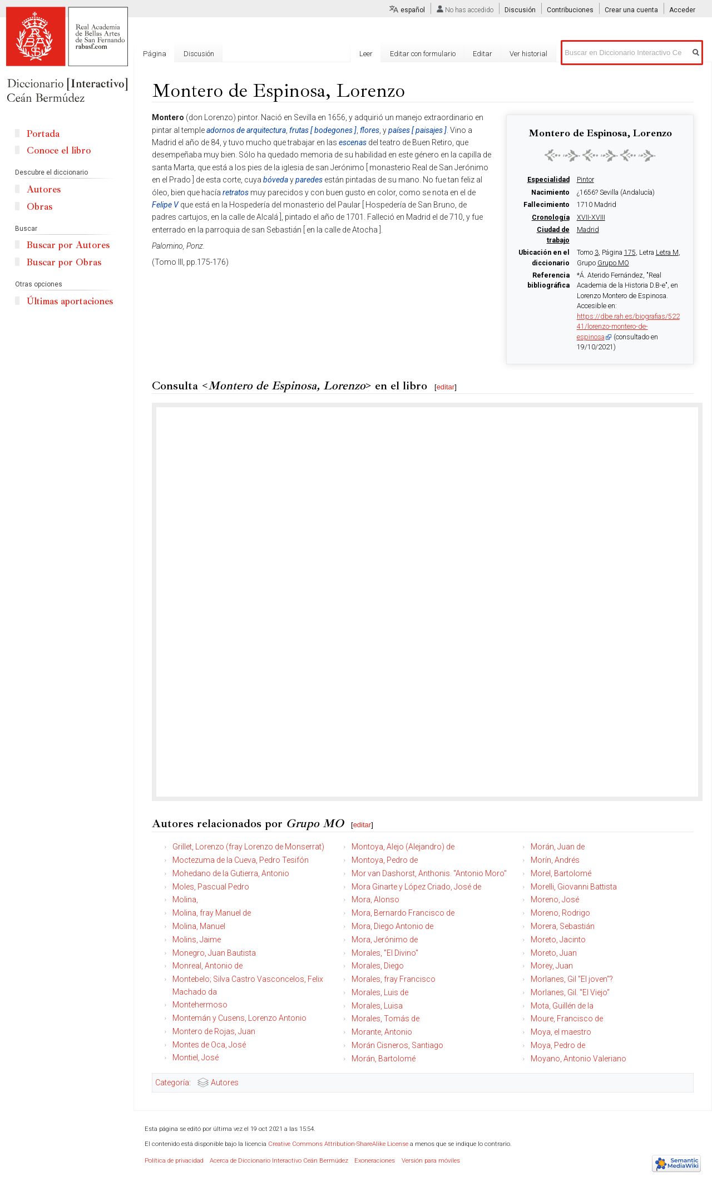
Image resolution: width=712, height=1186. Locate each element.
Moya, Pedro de (558, 1045)
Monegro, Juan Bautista (214, 952)
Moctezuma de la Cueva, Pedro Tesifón (240, 860)
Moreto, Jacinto (558, 939)
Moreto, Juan (554, 952)
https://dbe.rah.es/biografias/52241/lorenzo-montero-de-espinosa (628, 327)
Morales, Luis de (380, 992)
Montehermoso (200, 1004)
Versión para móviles (431, 1160)
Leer (366, 54)
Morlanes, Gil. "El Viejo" (570, 992)
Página (154, 54)
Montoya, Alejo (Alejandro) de (403, 846)
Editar (482, 54)
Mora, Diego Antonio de (392, 926)
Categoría (172, 1082)
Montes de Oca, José (209, 1044)
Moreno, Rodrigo (560, 912)
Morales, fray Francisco (394, 979)
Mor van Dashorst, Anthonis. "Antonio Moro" (429, 873)
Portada (43, 134)
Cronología (551, 217)
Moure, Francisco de (567, 1018)
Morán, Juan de (558, 846)
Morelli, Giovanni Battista (574, 886)
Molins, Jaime (196, 939)
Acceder (682, 10)
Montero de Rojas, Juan (213, 1031)
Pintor (585, 180)
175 (630, 252)
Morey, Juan (552, 965)
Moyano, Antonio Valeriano (578, 1058)
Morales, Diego (378, 965)
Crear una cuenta (631, 10)
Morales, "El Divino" (385, 952)
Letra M (667, 252)
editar (446, 387)
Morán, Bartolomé (384, 1058)
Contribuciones (570, 10)
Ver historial (528, 54)
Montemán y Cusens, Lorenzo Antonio (239, 1018)
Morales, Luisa (377, 1005)
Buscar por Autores (68, 245)
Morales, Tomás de (385, 1018)
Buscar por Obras (64, 262)
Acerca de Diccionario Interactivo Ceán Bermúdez (279, 1160)
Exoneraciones (374, 1160)
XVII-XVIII (591, 217)
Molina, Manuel (198, 926)
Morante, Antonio (382, 1031)
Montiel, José (195, 1057)
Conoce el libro (59, 150)
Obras (39, 206)
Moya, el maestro (561, 1031)
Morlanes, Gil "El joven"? (572, 979)
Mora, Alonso (375, 899)
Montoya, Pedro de (385, 860)
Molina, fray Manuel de (211, 912)
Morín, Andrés (555, 860)
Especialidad (548, 180)
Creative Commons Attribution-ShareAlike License (338, 1144)
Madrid (588, 230)
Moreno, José (555, 899)
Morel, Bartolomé (561, 873)
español (412, 10)
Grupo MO (613, 263)
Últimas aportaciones (70, 301)
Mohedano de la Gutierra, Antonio (230, 873)
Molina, (185, 899)
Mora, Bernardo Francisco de (403, 912)
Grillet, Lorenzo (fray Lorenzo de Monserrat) (248, 846)
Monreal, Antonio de (207, 965)
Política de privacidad (174, 1160)
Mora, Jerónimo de (385, 939)
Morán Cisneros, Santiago (397, 1045)
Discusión (520, 10)
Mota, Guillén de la (562, 1005)
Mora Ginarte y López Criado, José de (416, 886)
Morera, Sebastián (563, 926)
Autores (225, 1082)
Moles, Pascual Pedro (210, 886)
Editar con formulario (423, 54)
